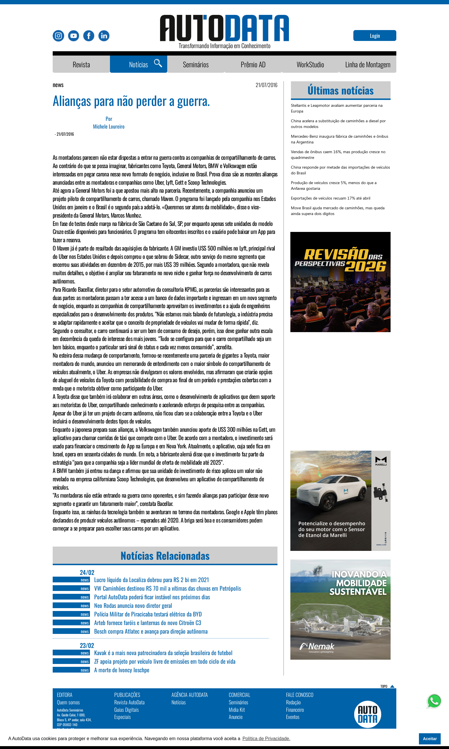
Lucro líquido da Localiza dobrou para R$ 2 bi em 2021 (151, 579)
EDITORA (64, 694)
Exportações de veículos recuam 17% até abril (330, 198)
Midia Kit (237, 709)
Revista (81, 64)
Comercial (239, 694)
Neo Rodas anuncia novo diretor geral (133, 605)
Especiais (122, 716)
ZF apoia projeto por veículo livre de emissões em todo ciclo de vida (164, 661)
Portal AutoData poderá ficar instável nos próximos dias (152, 596)
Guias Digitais (126, 709)
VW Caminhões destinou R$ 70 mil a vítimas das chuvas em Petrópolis (167, 588)
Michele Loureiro (109, 126)
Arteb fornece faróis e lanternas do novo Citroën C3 (147, 622)
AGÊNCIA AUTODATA (190, 694)
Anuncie (236, 716)
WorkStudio (310, 64)
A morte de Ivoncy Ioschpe (121, 669)
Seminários (196, 64)
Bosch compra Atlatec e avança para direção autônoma (151, 631)
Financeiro (295, 709)
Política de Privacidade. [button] (266, 738)
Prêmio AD (253, 64)
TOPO (384, 686)
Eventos (293, 716)
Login (375, 35)
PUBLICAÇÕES (127, 694)
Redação (293, 702)
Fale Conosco (299, 694)
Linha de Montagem (367, 64)
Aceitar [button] (430, 738)
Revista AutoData (129, 702)
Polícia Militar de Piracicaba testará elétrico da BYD (148, 614)
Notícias (138, 64)
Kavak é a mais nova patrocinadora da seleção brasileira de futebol (163, 652)
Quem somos (68, 702)
